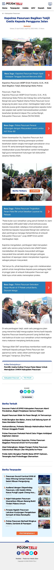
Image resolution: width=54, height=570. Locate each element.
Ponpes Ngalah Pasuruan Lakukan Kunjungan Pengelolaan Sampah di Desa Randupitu (21, 512)
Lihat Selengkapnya (27, 533)
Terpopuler (15, 8)
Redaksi (18, 558)
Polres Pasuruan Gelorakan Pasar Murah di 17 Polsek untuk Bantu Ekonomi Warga (21, 287)
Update (35, 191)
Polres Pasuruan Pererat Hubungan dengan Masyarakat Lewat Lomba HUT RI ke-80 (24, 128)
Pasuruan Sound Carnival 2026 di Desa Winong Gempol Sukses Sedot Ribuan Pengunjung (20, 478)
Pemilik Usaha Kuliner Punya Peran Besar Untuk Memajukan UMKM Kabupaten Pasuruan (25, 368)
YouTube (37, 554)
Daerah (41, 8)
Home (4, 8)
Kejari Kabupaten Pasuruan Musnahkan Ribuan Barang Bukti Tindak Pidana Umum (20, 501)
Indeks (25, 8)
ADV (33, 8)
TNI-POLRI (27, 378)
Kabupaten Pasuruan (11, 378)
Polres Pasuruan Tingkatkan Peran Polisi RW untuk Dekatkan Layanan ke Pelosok (23, 211)
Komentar (27, 397)
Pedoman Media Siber (30, 558)
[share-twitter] (25, 391)
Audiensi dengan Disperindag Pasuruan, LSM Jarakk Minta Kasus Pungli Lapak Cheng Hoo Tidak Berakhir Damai (20, 490)
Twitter (32, 554)
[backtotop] (27, 542)
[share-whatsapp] (29, 391)
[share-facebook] (21, 391)
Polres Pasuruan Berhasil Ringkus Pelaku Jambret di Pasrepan (21, 522)
